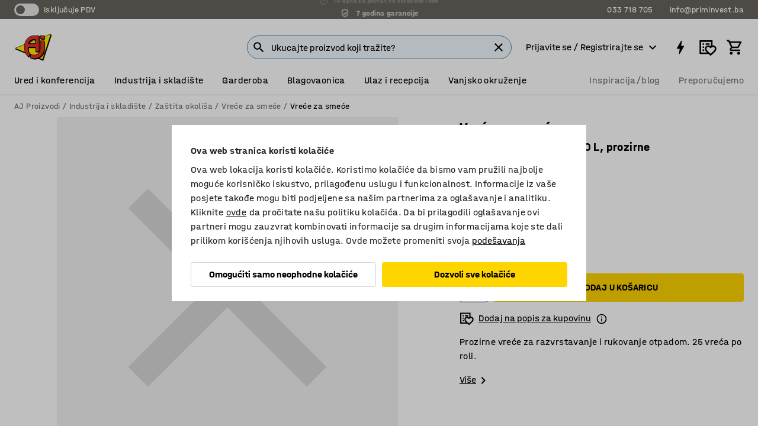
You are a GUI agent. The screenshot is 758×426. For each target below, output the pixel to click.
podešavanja (498, 240)
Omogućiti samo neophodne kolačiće (283, 274)
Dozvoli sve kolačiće (474, 274)
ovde (236, 212)
